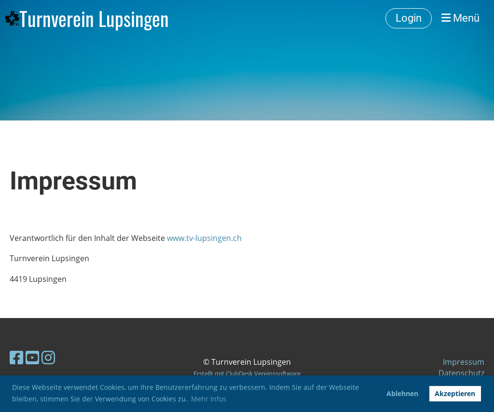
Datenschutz (461, 373)
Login (409, 18)
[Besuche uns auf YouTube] (32, 357)
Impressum (463, 362)
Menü (460, 18)
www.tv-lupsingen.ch (204, 238)
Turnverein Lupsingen (94, 18)
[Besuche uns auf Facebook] (16, 357)
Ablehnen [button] (402, 393)
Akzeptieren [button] (455, 393)
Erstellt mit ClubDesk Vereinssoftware (247, 373)
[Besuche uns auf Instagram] (48, 357)
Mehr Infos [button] (208, 398)
